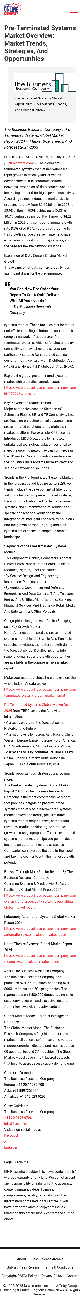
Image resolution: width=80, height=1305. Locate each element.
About (21, 1259)
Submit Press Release (23, 1267)
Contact (73, 1276)
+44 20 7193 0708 (18, 1118)
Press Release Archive (46, 1259)
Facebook (11, 1136)
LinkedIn (10, 1147)
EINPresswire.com (19, 163)
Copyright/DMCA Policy (19, 1276)
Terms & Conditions (58, 1267)
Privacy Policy (52, 1276)
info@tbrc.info (15, 1124)
